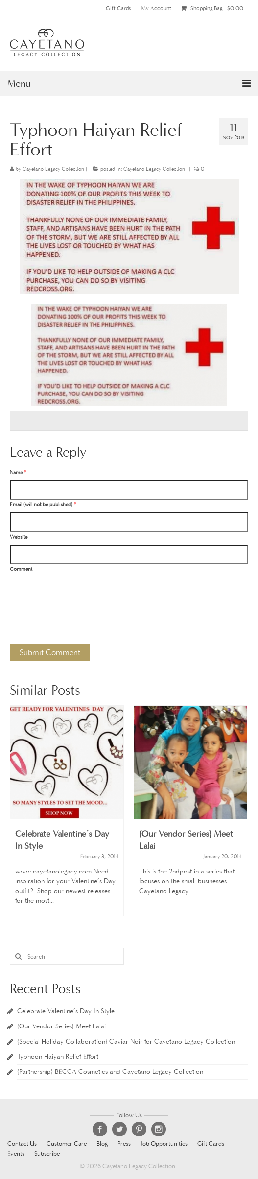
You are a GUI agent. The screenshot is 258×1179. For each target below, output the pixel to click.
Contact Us (22, 1144)
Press (124, 1144)
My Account (156, 8)
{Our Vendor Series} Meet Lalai (61, 1026)
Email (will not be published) (43, 505)
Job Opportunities (164, 1144)
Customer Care (67, 1144)
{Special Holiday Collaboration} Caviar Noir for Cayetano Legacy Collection (126, 1041)
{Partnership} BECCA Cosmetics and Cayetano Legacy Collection (110, 1072)
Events (15, 1153)
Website (18, 537)
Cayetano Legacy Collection (53, 169)
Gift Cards (118, 8)
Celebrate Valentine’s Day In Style (66, 1011)
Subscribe (47, 1153)
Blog (102, 1144)
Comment (21, 569)
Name (18, 472)
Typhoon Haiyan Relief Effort (57, 1056)
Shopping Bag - (212, 8)
